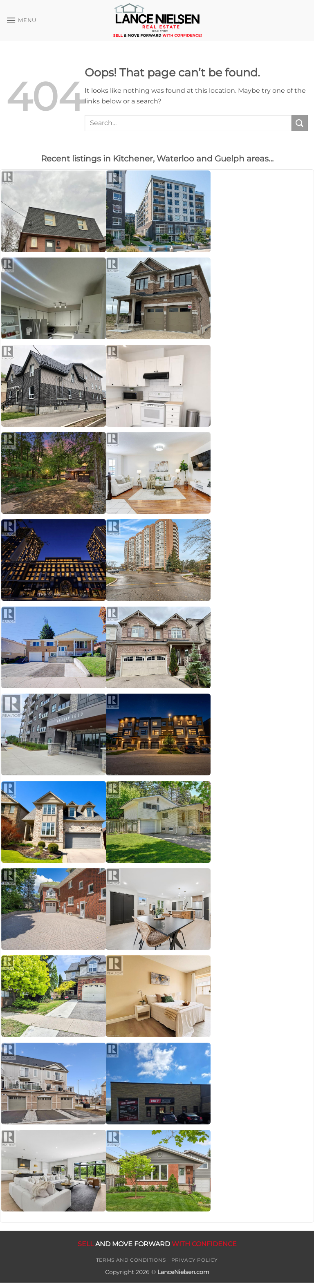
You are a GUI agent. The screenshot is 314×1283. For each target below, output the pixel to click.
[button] (21, 20)
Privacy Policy (194, 1260)
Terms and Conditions (131, 1260)
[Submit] (300, 123)
